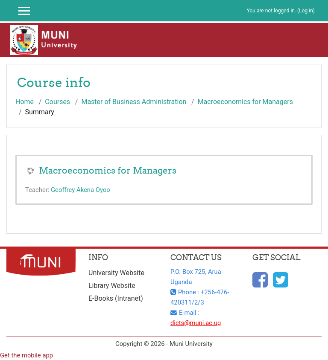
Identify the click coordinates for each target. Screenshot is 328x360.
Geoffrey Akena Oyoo (80, 190)
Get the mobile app (26, 355)
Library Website (111, 286)
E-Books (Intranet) (115, 298)
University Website (116, 273)
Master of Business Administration (133, 102)
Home (24, 102)
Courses (57, 102)
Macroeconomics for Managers (245, 102)
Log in (306, 11)
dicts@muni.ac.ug (195, 323)
